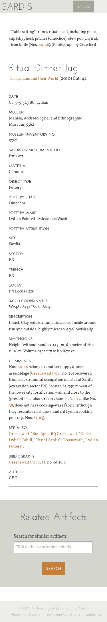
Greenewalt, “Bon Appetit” (32, 434)
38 (11, 405)
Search (53, 568)
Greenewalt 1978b (24, 462)
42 (41, 45)
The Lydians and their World (33, 79)
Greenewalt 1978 (45, 373)
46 (47, 45)
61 (35, 418)
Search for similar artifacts (40, 536)
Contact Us (92, 614)
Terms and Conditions (62, 614)
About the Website (25, 614)
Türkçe (84, 7)
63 (41, 418)
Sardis (17, 6)
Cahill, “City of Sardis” (41, 440)
